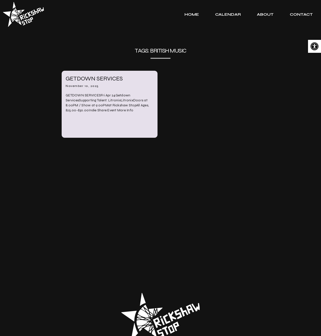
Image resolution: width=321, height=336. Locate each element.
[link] (314, 46)
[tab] (191, 14)
